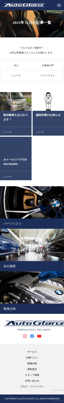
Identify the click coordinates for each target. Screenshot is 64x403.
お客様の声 (48, 65)
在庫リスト (32, 357)
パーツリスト (48, 75)
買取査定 (32, 369)
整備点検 (32, 363)
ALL (16, 65)
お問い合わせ (32, 381)
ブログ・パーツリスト (32, 386)
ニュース (16, 75)
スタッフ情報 (32, 375)
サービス (32, 352)
